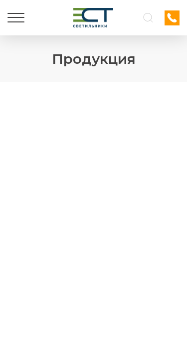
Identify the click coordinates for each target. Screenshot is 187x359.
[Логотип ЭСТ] (93, 17)
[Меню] (15, 18)
